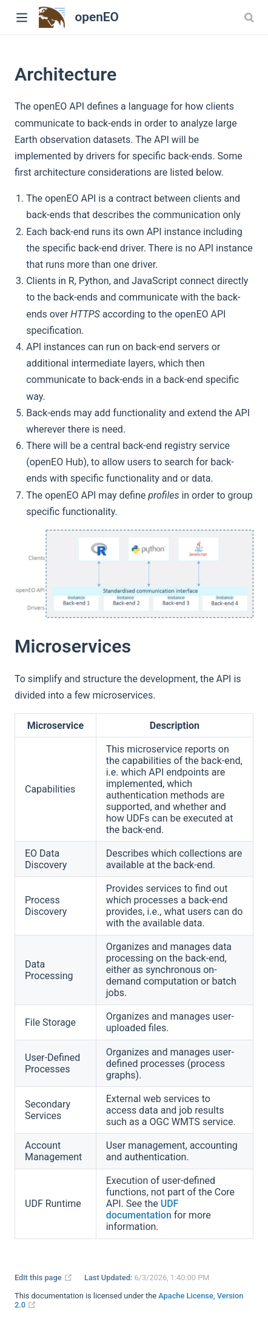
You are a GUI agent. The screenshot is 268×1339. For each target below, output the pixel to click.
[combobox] (250, 17)
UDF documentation (142, 1209)
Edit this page (44, 1277)
